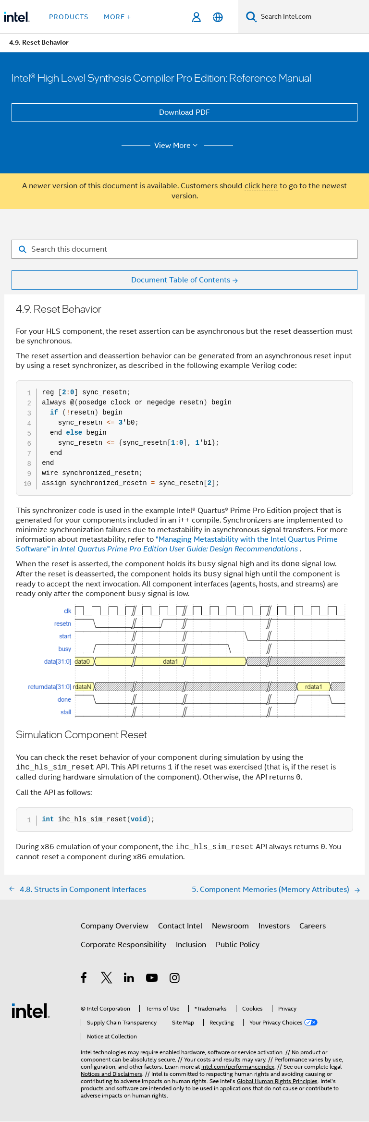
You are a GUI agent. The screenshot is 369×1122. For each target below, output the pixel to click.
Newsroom (230, 926)
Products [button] (68, 16)
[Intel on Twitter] (106, 979)
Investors (274, 926)
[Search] (251, 17)
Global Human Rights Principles (277, 1081)
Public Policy (237, 945)
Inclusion (191, 945)
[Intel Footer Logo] (31, 1010)
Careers (312, 926)
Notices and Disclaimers (111, 1074)
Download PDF (184, 112)
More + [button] (117, 16)
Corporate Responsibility (123, 945)
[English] (217, 17)
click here (261, 186)
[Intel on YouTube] (152, 979)
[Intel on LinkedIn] (129, 979)
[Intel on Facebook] (84, 979)
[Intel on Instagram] (175, 979)
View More (177, 145)
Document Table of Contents (180, 280)
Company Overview (114, 926)
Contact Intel (180, 926)
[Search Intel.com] (313, 16)
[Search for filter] (184, 249)
